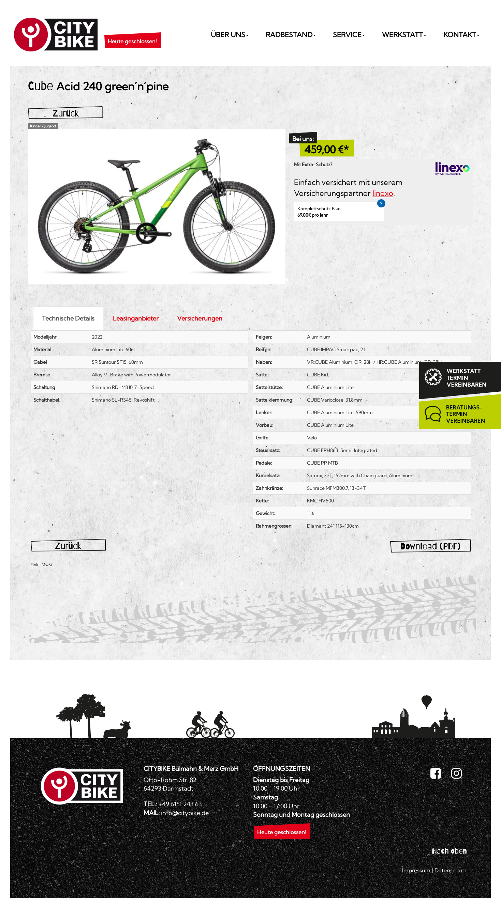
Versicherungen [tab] (199, 318)
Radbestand (291, 34)
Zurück (66, 113)
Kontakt (461, 34)
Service (349, 34)
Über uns (230, 34)
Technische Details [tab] (68, 318)
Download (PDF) (430, 546)
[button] (132, 33)
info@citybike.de (185, 813)
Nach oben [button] (449, 850)
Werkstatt (404, 34)
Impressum (416, 870)
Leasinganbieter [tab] (136, 318)
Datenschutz (450, 870)
